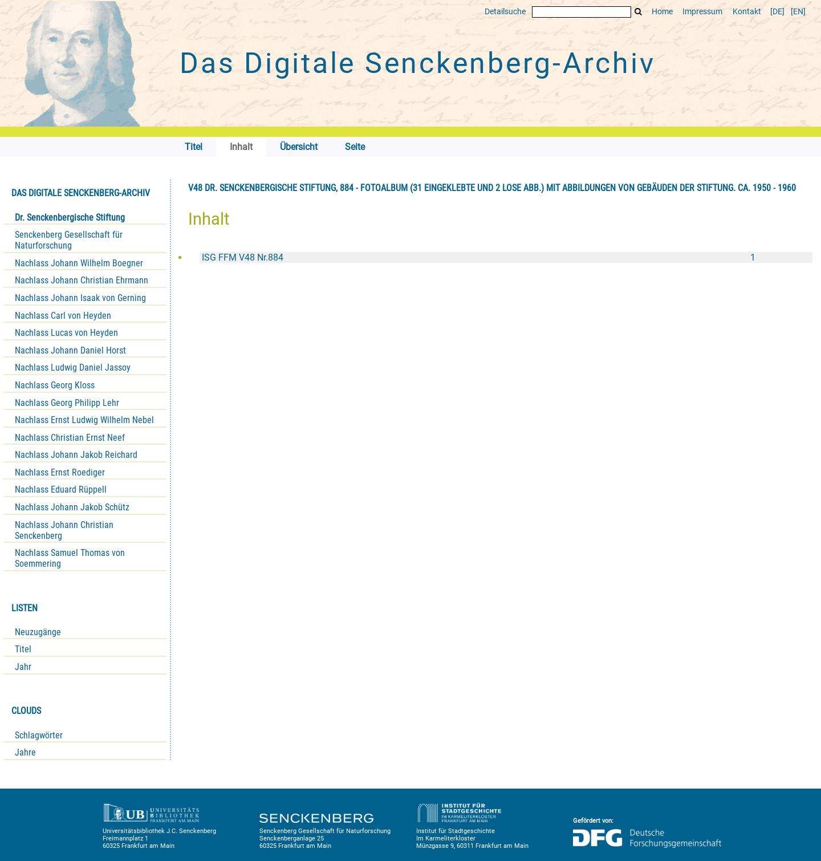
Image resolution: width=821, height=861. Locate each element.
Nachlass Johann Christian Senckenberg (64, 530)
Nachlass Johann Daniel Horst (70, 350)
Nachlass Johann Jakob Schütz (72, 507)
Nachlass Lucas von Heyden (66, 332)
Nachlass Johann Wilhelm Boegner (79, 263)
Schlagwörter (39, 735)
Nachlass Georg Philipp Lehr (67, 402)
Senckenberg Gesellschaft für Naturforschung (69, 240)
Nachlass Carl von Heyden (63, 315)
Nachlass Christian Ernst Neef (70, 437)
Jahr (23, 666)
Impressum (702, 12)
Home (662, 12)
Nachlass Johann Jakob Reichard (76, 454)
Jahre (25, 752)
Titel (23, 649)
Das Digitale (417, 63)
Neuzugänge (38, 632)
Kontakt (747, 12)
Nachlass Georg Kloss (55, 385)
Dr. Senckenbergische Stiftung (70, 217)
